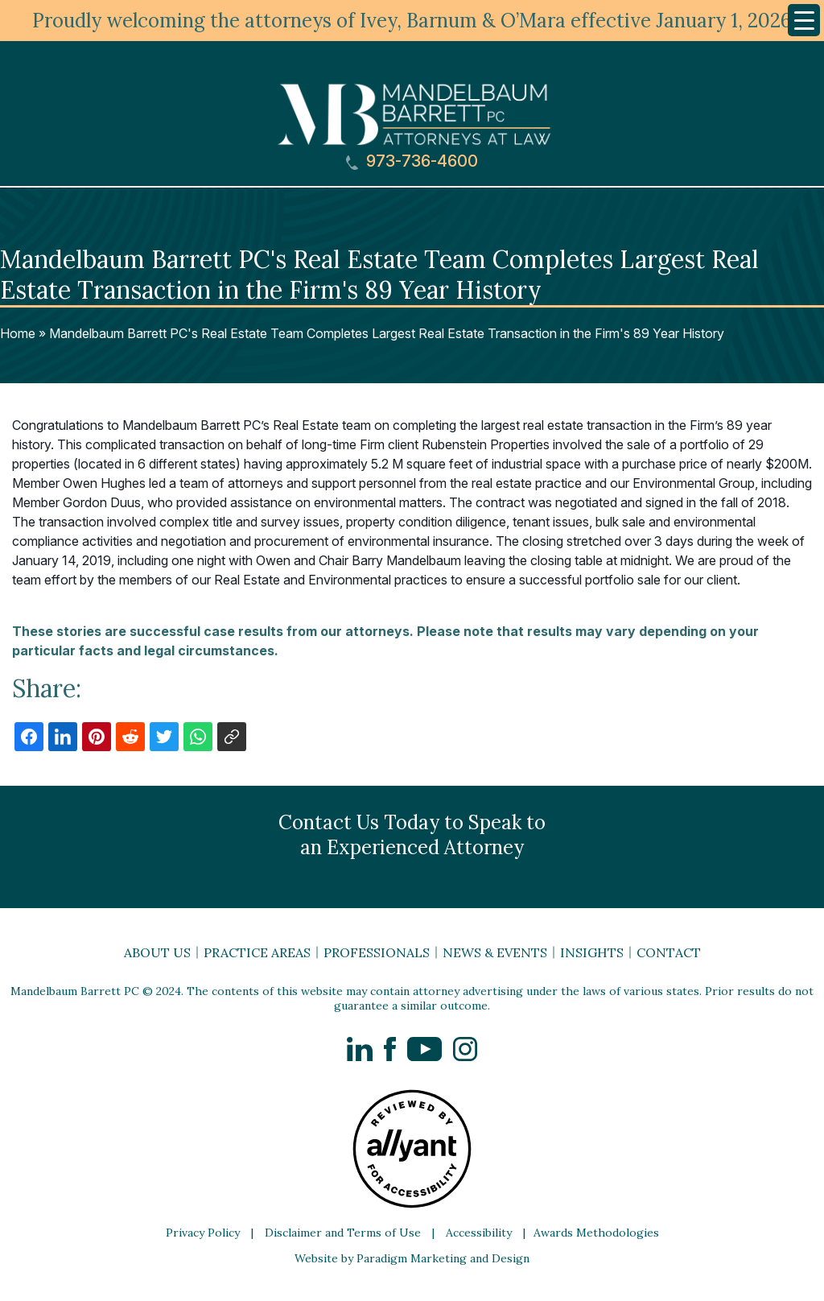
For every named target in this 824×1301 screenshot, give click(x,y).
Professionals (376, 952)
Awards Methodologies (596, 1232)
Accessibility (479, 1232)
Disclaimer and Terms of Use (343, 1232)
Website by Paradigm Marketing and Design (412, 1258)
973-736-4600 (412, 161)
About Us (157, 952)
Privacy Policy (203, 1232)
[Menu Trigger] (804, 20)
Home (17, 333)
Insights (592, 952)
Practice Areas (257, 952)
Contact (669, 952)
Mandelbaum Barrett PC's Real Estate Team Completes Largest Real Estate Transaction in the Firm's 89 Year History (386, 333)
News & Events (495, 952)
